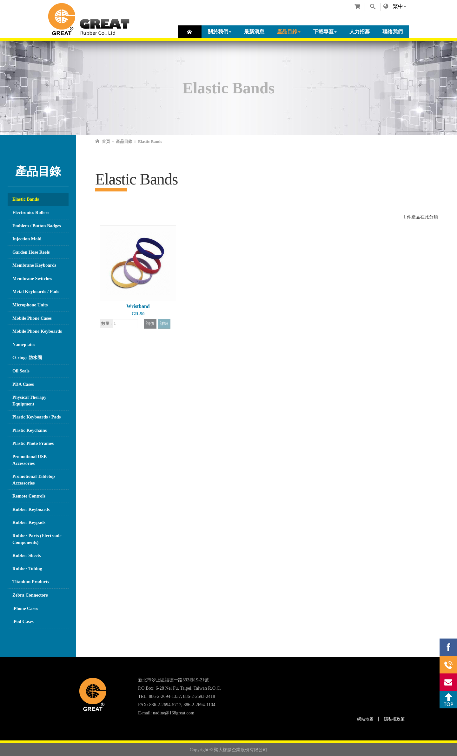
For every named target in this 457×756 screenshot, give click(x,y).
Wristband (138, 306)
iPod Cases (23, 621)
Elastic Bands (25, 199)
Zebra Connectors (30, 595)
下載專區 (325, 31)
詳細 (164, 323)
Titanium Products (30, 581)
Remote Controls (28, 495)
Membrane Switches (32, 278)
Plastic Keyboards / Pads (36, 416)
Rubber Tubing (27, 568)
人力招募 (359, 31)
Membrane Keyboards (34, 265)
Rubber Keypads (28, 522)
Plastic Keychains (29, 430)
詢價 (150, 323)
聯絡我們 (392, 31)
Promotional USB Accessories (29, 460)
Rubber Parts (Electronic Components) (37, 539)
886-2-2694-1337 (448, 664)
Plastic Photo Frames (33, 443)
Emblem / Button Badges (36, 225)
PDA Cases (23, 384)
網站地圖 (365, 719)
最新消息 (254, 31)
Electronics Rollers (30, 212)
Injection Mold (27, 238)
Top (448, 699)
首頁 (190, 31)
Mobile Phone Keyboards (37, 331)
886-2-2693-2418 (199, 696)
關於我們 (219, 31)
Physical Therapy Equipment (29, 400)
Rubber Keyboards (31, 509)
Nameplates (23, 344)
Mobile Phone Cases (32, 318)
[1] (125, 323)
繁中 (398, 6)
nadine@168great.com (173, 712)
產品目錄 (289, 31)
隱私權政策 (394, 719)
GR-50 (138, 313)
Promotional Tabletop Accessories (33, 479)
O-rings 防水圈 (27, 357)
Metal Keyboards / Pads (35, 291)
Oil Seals (21, 370)
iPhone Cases (25, 608)
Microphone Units (30, 304)
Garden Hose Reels (31, 252)
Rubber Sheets (26, 555)
